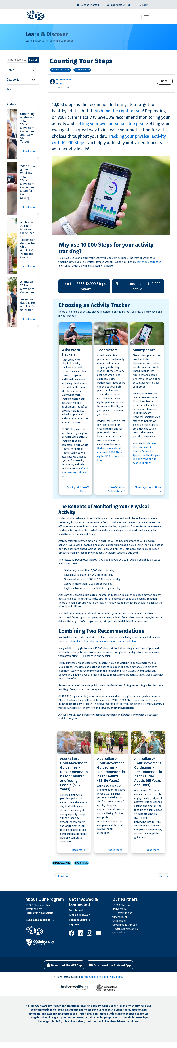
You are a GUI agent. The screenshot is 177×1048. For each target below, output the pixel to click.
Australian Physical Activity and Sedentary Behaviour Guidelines (100, 641)
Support (74, 924)
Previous (61, 876)
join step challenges (149, 261)
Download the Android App (110, 964)
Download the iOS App (64, 964)
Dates (10, 70)
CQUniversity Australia (39, 913)
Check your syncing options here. (75, 472)
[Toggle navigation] (146, 16)
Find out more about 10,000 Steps (138, 286)
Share (163, 81)
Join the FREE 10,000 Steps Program (84, 286)
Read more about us (40, 920)
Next (163, 876)
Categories (14, 79)
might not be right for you (118, 110)
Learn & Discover (35, 40)
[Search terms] (17, 60)
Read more (29, 153)
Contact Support (79, 919)
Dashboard (76, 910)
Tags (10, 89)
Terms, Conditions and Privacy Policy (102, 976)
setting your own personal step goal (109, 123)
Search (33, 59)
